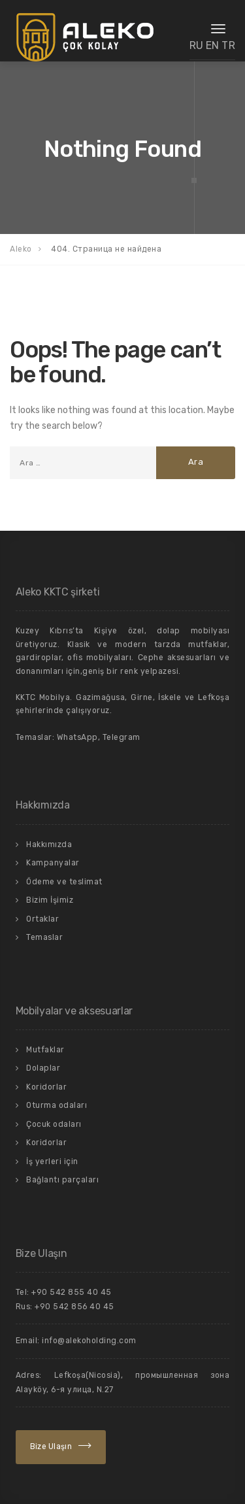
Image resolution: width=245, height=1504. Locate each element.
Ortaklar (42, 919)
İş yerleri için (52, 1161)
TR (228, 45)
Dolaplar (43, 1068)
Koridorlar (46, 1087)
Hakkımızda (49, 844)
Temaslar (44, 937)
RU (196, 45)
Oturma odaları (56, 1105)
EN (213, 45)
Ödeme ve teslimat (64, 881)
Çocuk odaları (54, 1124)
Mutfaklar (45, 1049)
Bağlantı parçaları (62, 1179)
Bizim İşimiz (49, 900)
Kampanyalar (53, 862)
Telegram (121, 737)
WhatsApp (77, 737)
